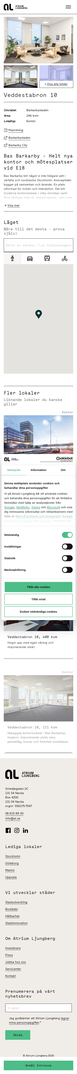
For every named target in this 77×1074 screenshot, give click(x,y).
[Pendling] (47, 258)
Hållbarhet (12, 916)
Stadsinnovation (16, 923)
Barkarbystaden (19, 137)
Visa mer (14, 205)
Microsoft (53, 507)
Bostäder (11, 909)
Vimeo (35, 507)
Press (9, 955)
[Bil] (29, 258)
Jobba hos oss (15, 962)
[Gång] (12, 258)
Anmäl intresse (38, 1065)
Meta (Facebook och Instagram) (38, 516)
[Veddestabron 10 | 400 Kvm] (38, 639)
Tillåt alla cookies (38, 586)
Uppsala (11, 877)
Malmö (10, 870)
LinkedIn (45, 520)
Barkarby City (17, 145)
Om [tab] (63, 469)
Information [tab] (38, 469)
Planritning (15, 130)
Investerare (13, 948)
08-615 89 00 (14, 813)
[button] (68, 7)
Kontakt (10, 976)
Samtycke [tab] (13, 469)
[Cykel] (64, 258)
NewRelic (23, 507)
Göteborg (12, 863)
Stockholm (12, 856)
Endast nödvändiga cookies (38, 611)
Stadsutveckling (16, 902)
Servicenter (13, 969)
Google (9, 507)
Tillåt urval (39, 599)
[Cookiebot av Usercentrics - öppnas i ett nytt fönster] (56, 459)
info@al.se (12, 818)
